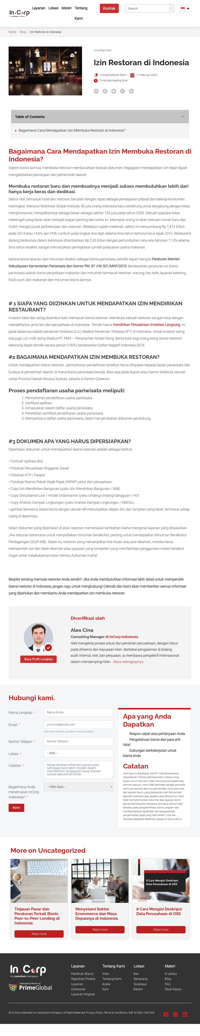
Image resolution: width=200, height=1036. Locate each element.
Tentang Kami (112, 979)
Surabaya (140, 984)
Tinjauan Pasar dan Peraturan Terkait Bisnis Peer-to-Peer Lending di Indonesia (37, 916)
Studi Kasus (173, 989)
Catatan (15, 766)
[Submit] (171, 8)
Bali (136, 974)
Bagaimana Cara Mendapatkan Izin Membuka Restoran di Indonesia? (70, 130)
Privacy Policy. (94, 1012)
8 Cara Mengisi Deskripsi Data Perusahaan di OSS (159, 911)
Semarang (141, 979)
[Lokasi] (147, 966)
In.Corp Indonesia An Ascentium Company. (37, 1012)
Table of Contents (30, 116)
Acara (106, 984)
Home (12, 32)
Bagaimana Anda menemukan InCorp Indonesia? (24, 792)
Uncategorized (102, 50)
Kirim (16, 808)
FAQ (168, 984)
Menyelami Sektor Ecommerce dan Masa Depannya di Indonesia (96, 914)
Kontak (109, 8)
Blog (23, 32)
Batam (138, 989)
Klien (105, 974)
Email (13, 725)
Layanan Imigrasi (83, 994)
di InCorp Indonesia (121, 637)
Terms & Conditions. (116, 1012)
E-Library (171, 974)
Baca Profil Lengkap (38, 659)
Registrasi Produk (83, 979)
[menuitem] (185, 8)
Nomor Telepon (20, 742)
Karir (105, 989)
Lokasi (14, 754)
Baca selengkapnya (128, 662)
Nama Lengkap (20, 713)
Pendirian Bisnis (82, 974)
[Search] (146, 8)
